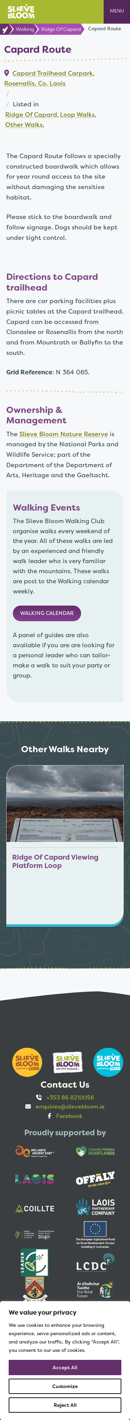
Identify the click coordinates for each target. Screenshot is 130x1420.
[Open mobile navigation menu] (117, 12)
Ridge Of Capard (61, 29)
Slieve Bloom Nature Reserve (63, 434)
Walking (25, 29)
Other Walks (24, 125)
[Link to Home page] (21, 10)
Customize (65, 1386)
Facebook (69, 1116)
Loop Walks (77, 115)
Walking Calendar (47, 613)
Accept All (65, 1367)
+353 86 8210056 (70, 1097)
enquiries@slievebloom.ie (70, 1106)
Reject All (65, 1405)
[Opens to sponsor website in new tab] (24, 1062)
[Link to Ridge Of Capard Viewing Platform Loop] (65, 844)
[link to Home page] (4, 29)
